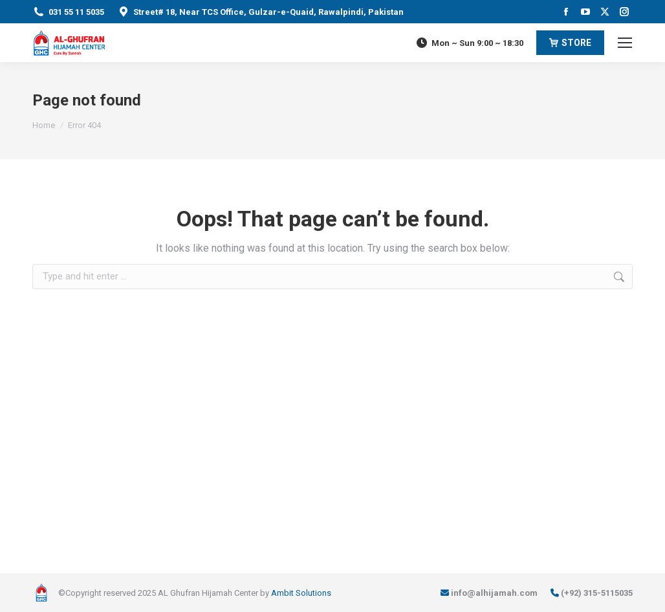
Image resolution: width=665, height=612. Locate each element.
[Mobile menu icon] (625, 42)
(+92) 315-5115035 (597, 593)
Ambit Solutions (301, 593)
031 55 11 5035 (76, 12)
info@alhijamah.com (494, 593)
